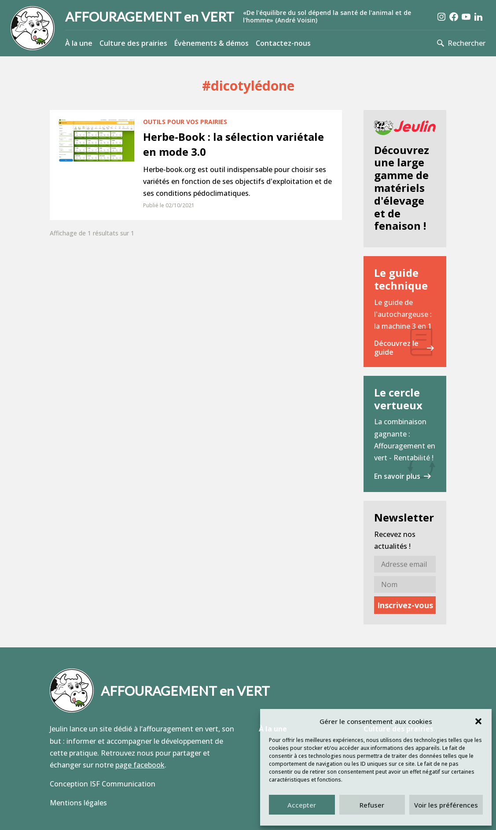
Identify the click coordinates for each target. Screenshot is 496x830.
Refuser (372, 805)
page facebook (140, 765)
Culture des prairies (133, 43)
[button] (478, 721)
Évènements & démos (211, 43)
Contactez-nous (283, 43)
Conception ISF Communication (102, 784)
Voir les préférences (446, 805)
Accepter (301, 805)
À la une (78, 43)
